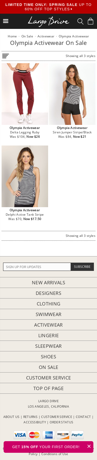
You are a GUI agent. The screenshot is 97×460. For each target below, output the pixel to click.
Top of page (48, 388)
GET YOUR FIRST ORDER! (52, 446)
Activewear (48, 325)
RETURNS (30, 417)
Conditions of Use (54, 454)
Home (12, 36)
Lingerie (48, 335)
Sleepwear (48, 346)
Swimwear (49, 314)
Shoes (48, 356)
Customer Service (48, 378)
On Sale (48, 367)
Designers (48, 293)
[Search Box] (80, 21)
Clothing (49, 304)
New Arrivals (48, 282)
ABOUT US (11, 417)
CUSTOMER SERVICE (56, 417)
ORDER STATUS (61, 422)
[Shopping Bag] (90, 21)
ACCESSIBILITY (35, 422)
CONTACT (83, 417)
